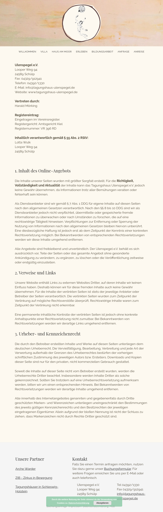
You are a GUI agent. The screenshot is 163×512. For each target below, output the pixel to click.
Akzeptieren (102, 503)
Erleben (81, 51)
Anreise (139, 51)
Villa (43, 51)
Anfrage (124, 51)
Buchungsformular (117, 469)
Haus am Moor (62, 51)
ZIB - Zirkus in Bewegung (33, 478)
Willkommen (27, 51)
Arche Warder (25, 469)
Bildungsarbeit (102, 51)
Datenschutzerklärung (78, 503)
